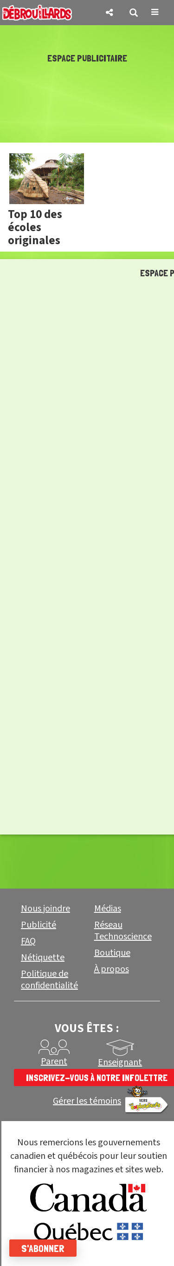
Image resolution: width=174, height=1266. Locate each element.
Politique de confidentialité (49, 979)
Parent (54, 1061)
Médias (107, 908)
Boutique (112, 952)
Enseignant (120, 1062)
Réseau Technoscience (123, 930)
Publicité (38, 924)
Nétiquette (42, 957)
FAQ (28, 941)
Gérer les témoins (87, 1101)
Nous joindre (45, 908)
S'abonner (42, 1248)
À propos (111, 969)
